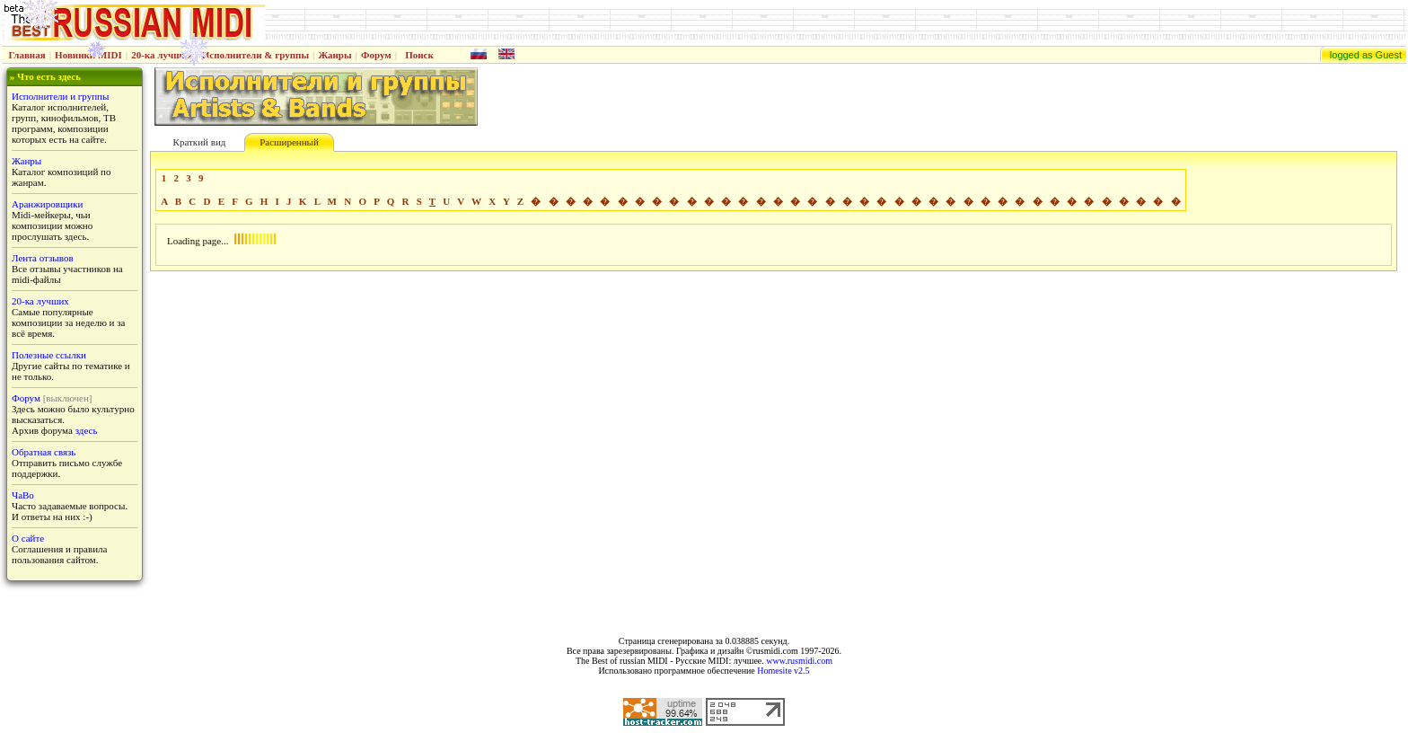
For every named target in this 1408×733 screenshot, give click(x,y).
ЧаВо (23, 495)
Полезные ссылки (49, 354)
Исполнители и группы (60, 96)
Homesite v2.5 (783, 671)
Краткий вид (199, 142)
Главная (27, 54)
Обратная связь (43, 451)
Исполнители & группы (255, 54)
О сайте (28, 538)
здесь (86, 430)
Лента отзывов (43, 257)
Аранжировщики (47, 204)
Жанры (334, 54)
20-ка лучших (161, 54)
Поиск (419, 54)
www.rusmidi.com (799, 661)
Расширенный (289, 142)
